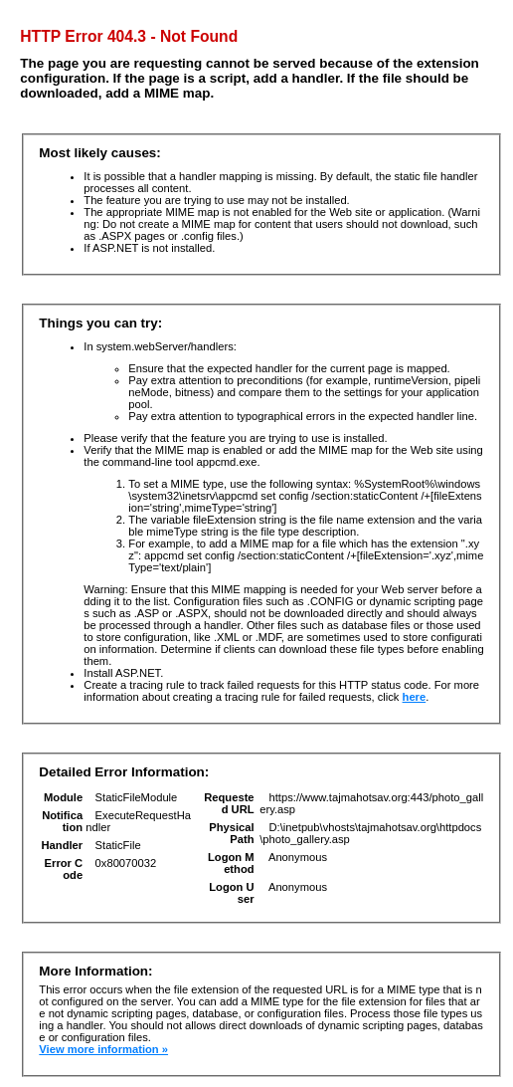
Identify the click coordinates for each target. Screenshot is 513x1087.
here (415, 697)
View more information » (103, 1049)
